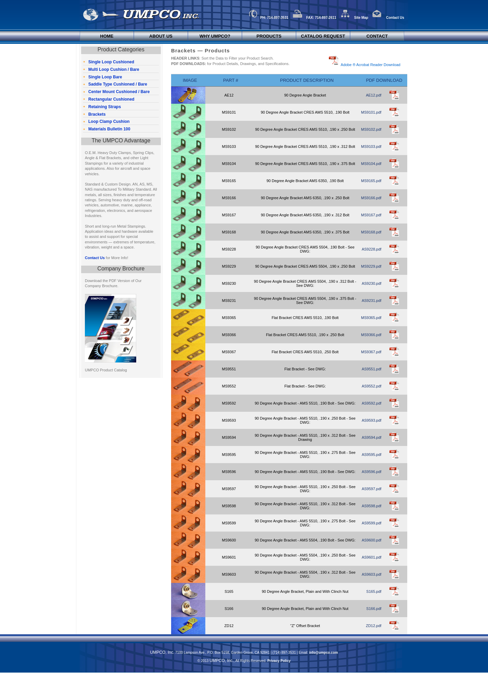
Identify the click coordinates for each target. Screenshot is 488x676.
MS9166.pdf (371, 198)
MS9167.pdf (371, 215)
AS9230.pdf (372, 283)
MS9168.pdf (371, 232)
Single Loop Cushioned (111, 62)
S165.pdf (373, 591)
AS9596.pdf (372, 472)
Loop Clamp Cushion (109, 121)
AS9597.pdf (372, 489)
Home (107, 36)
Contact (377, 36)
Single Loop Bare (105, 77)
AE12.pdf (373, 95)
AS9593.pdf (372, 420)
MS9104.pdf (371, 164)
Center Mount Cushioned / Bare (119, 91)
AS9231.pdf (372, 300)
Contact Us (388, 18)
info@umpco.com (323, 652)
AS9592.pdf (372, 403)
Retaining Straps (104, 106)
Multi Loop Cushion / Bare (113, 69)
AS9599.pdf (372, 523)
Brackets (97, 114)
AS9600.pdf (372, 540)
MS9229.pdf (371, 266)
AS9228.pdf (372, 249)
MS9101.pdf (371, 112)
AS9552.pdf (372, 386)
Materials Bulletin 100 (109, 129)
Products (269, 36)
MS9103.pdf (371, 146)
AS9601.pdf (372, 557)
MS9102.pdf (371, 129)
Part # (230, 80)
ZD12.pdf (373, 626)
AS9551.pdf (372, 369)
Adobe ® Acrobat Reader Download (369, 65)
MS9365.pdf (371, 318)
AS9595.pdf (372, 454)
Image (190, 80)
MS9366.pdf (371, 335)
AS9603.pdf (372, 574)
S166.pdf (373, 609)
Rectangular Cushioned (111, 99)
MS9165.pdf (371, 181)
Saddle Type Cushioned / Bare (117, 84)
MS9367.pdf (371, 352)
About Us (160, 36)
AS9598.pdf (372, 506)
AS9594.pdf (372, 437)
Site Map (354, 18)
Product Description (307, 80)
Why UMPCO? (215, 36)
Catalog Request (323, 36)
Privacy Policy (279, 661)
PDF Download (384, 80)
